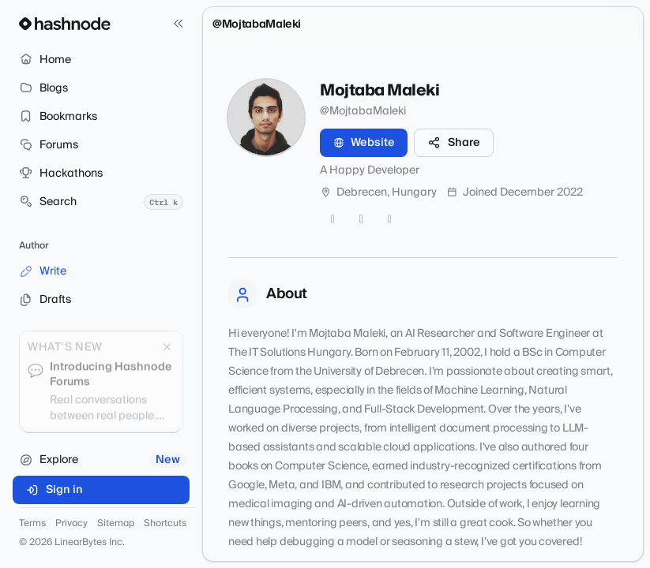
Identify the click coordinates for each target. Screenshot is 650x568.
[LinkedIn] (389, 219)
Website (364, 142)
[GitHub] (361, 219)
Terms (32, 524)
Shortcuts (165, 524)
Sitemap (115, 524)
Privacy (71, 524)
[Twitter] (332, 219)
